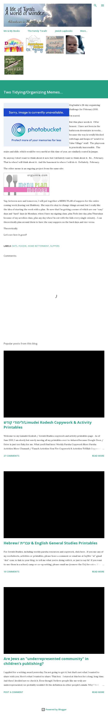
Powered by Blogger (54, 709)
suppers (54, 245)
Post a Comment (13, 692)
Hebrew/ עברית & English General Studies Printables (50, 542)
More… (84, 30)
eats (14, 245)
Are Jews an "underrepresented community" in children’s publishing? (46, 661)
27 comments (11, 455)
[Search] (95, 5)
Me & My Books (12, 30)
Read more (98, 455)
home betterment (38, 245)
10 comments (11, 571)
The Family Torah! (37, 30)
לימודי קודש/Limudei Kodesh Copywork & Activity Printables (48, 425)
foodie (23, 245)
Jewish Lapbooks (63, 30)
